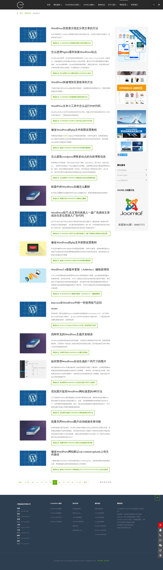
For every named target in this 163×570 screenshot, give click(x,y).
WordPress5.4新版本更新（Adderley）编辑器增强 (80, 269)
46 (59, 482)
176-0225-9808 (23, 522)
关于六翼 (112, 5)
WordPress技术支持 (56, 517)
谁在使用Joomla (77, 530)
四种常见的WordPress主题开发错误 (72, 334)
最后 (85, 482)
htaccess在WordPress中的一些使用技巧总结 (76, 302)
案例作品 (101, 5)
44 (50, 482)
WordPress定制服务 (56, 509)
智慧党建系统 (99, 509)
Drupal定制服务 (99, 521)
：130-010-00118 (23, 516)
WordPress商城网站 (56, 513)
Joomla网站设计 (122, 180)
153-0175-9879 (23, 527)
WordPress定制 (72, 5)
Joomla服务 (89, 5)
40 (33, 482)
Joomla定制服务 (99, 513)
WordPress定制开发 (100, 526)
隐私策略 (100, 561)
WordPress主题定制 (56, 521)
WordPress (65, 136)
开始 (20, 482)
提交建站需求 (77, 509)
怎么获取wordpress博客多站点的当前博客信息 (78, 156)
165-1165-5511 (23, 543)
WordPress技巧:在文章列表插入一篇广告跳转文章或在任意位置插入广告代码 (80, 214)
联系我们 (134, 5)
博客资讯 (124, 5)
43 (46, 482)
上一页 (26, 482)
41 (37, 482)
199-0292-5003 (23, 538)
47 (64, 482)
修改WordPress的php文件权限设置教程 (74, 129)
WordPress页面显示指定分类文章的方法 (74, 28)
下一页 (78, 482)
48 (68, 482)
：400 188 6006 (23, 511)
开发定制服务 (122, 170)
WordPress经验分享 (78, 521)
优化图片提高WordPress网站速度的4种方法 (76, 391)
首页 (48, 5)
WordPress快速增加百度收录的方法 (72, 82)
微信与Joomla (77, 513)
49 (72, 482)
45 (55, 482)
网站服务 (58, 5)
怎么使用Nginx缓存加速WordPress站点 (74, 52)
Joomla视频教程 (77, 517)
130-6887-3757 (23, 533)
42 (41, 482)
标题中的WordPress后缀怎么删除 (70, 186)
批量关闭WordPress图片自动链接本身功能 (76, 421)
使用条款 (106, 561)
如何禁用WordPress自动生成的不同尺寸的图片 (78, 361)
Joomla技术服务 (99, 517)
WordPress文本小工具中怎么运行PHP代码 (75, 106)
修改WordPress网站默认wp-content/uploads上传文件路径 (80, 453)
